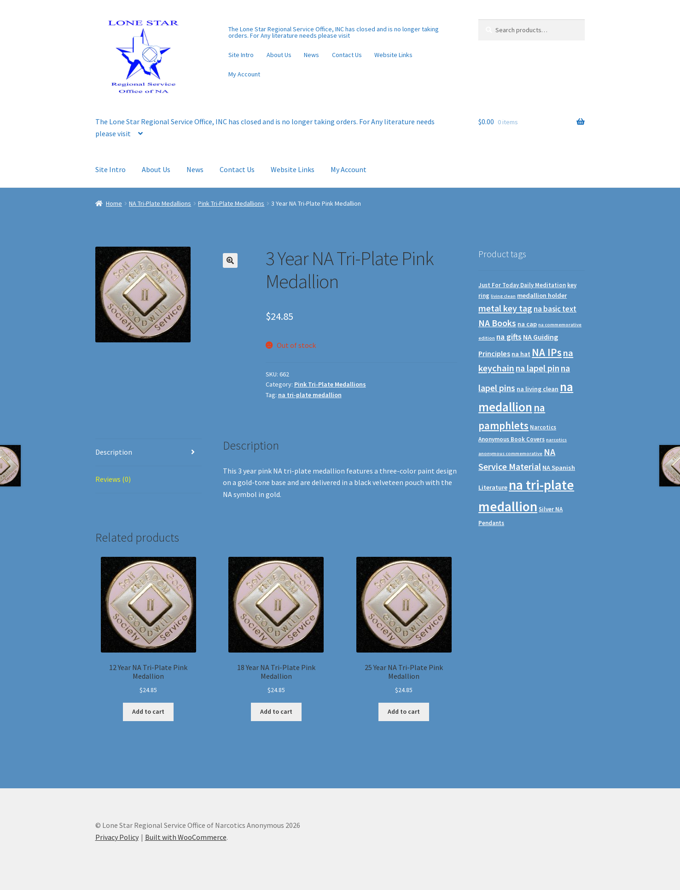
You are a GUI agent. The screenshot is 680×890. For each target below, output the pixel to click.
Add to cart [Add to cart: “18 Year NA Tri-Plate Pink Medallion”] (276, 711)
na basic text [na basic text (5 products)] (555, 309)
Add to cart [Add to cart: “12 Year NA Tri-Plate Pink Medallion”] (148, 711)
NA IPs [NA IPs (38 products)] (547, 352)
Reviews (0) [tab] (113, 479)
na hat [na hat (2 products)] (520, 354)
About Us (279, 55)
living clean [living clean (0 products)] (503, 296)
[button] (230, 260)
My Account (244, 74)
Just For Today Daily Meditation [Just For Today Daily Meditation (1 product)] (522, 285)
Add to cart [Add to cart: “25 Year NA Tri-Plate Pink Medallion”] (404, 711)
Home (114, 203)
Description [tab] (113, 452)
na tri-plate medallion (310, 395)
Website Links (393, 55)
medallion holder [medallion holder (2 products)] (542, 295)
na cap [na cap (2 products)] (527, 324)
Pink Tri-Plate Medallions (231, 203)
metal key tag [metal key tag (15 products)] (505, 308)
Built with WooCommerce (186, 837)
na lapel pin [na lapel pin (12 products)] (537, 368)
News (311, 55)
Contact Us (347, 55)
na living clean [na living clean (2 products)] (537, 389)
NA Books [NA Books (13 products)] (497, 323)
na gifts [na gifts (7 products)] (509, 337)
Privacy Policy (117, 837)
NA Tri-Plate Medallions (160, 203)
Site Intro (241, 55)
